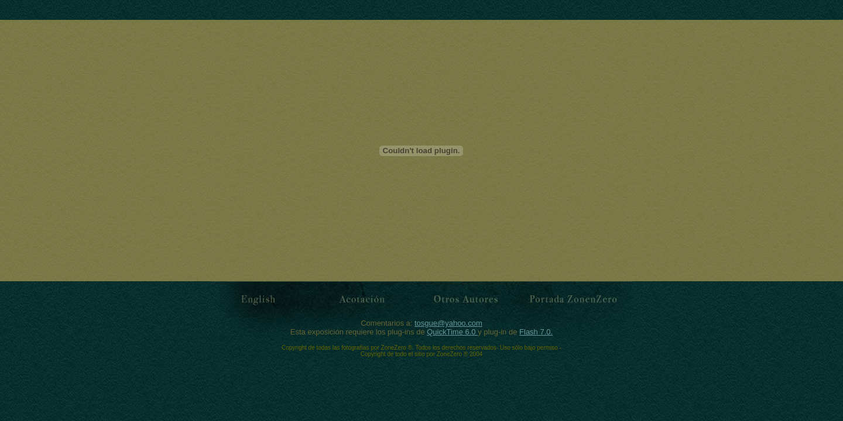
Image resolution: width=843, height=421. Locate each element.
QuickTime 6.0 (452, 331)
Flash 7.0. (536, 331)
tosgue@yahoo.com (448, 323)
